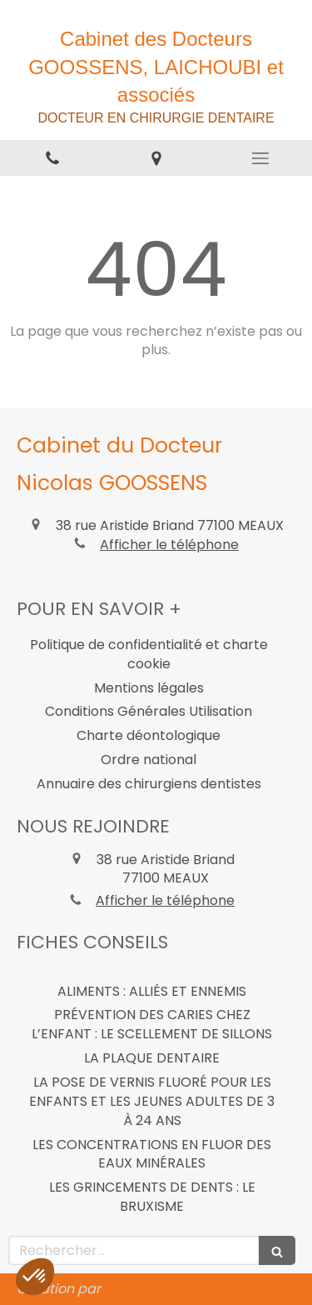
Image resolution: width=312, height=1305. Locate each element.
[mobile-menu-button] (260, 158)
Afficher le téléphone (169, 545)
